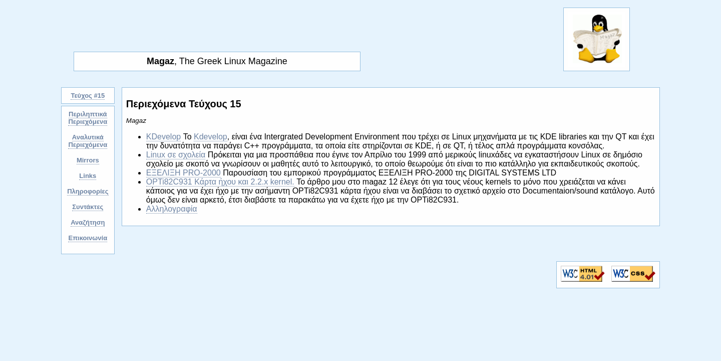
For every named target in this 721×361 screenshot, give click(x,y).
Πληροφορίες (87, 191)
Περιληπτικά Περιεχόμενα (87, 117)
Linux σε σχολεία (176, 154)
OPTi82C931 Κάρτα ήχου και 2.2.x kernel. (220, 181)
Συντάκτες (87, 207)
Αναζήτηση (88, 222)
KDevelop (163, 136)
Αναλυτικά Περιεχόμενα (87, 140)
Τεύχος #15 (88, 95)
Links (87, 175)
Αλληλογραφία (171, 209)
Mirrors (88, 160)
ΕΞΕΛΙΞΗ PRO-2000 (183, 172)
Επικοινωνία (87, 238)
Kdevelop (210, 136)
